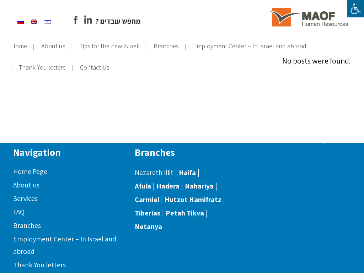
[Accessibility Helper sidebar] (355, 8)
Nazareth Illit (154, 172)
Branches (27, 225)
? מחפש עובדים (123, 21)
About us (26, 185)
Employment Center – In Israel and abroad (64, 245)
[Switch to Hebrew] (52, 21)
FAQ (19, 212)
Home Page (30, 171)
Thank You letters (39, 264)
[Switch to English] (39, 21)
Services (25, 198)
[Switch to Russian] (25, 21)
